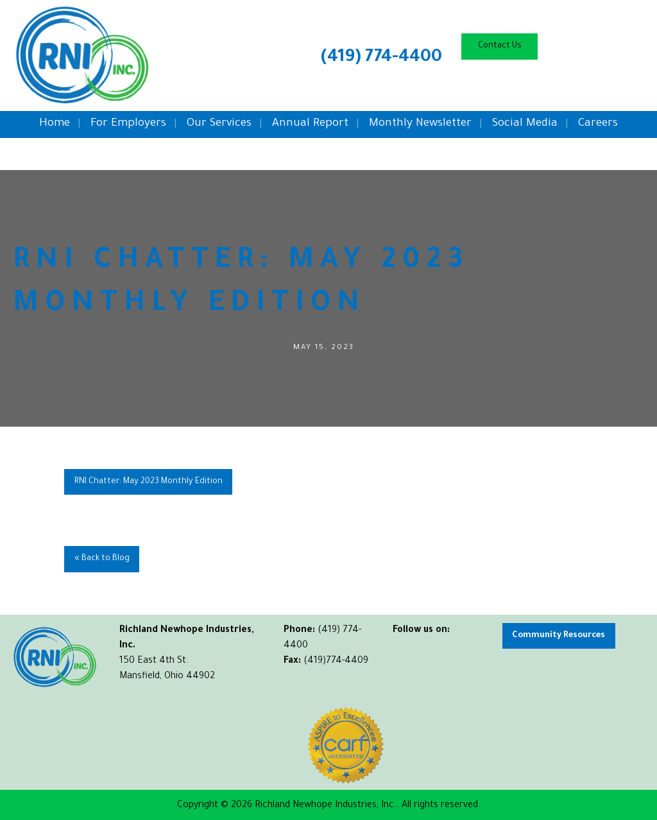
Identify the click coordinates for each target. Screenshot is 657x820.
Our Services (219, 124)
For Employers (128, 124)
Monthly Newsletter (420, 124)
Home (54, 124)
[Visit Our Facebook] (403, 645)
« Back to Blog (102, 558)
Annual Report (310, 124)
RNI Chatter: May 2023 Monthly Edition (148, 481)
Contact (500, 46)
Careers (598, 124)
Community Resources (558, 635)
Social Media (525, 124)
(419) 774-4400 (381, 58)
